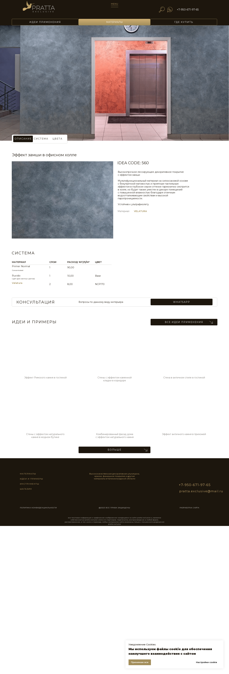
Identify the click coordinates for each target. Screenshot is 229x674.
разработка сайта (189, 508)
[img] (43, 8)
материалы (28, 473)
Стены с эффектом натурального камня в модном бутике (45, 436)
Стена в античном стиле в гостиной (184, 377)
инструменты (29, 484)
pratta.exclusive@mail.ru (201, 491)
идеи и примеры (31, 479)
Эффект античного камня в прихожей (184, 434)
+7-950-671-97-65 (188, 9)
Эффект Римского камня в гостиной (45, 377)
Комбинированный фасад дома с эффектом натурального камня (115, 436)
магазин (26, 489)
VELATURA (140, 211)
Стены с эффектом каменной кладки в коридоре (115, 379)
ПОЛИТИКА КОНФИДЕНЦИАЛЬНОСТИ (38, 508)
